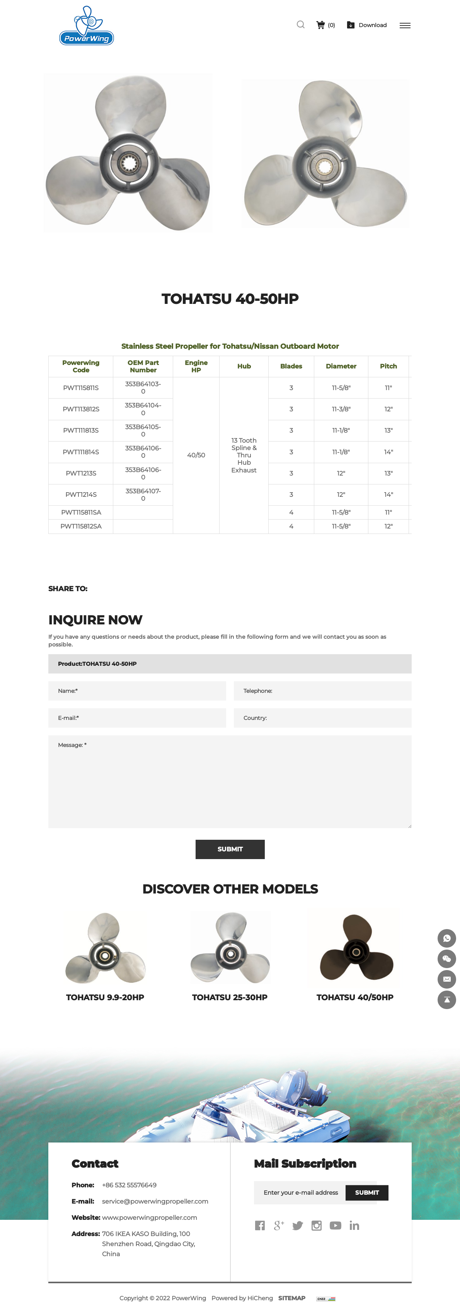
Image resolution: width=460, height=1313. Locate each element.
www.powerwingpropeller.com (149, 1217)
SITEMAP (291, 1298)
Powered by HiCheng (242, 1298)
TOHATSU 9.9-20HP (105, 997)
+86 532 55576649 (129, 1185)
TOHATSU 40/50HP (355, 997)
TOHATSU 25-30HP (229, 997)
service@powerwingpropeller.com (155, 1201)
